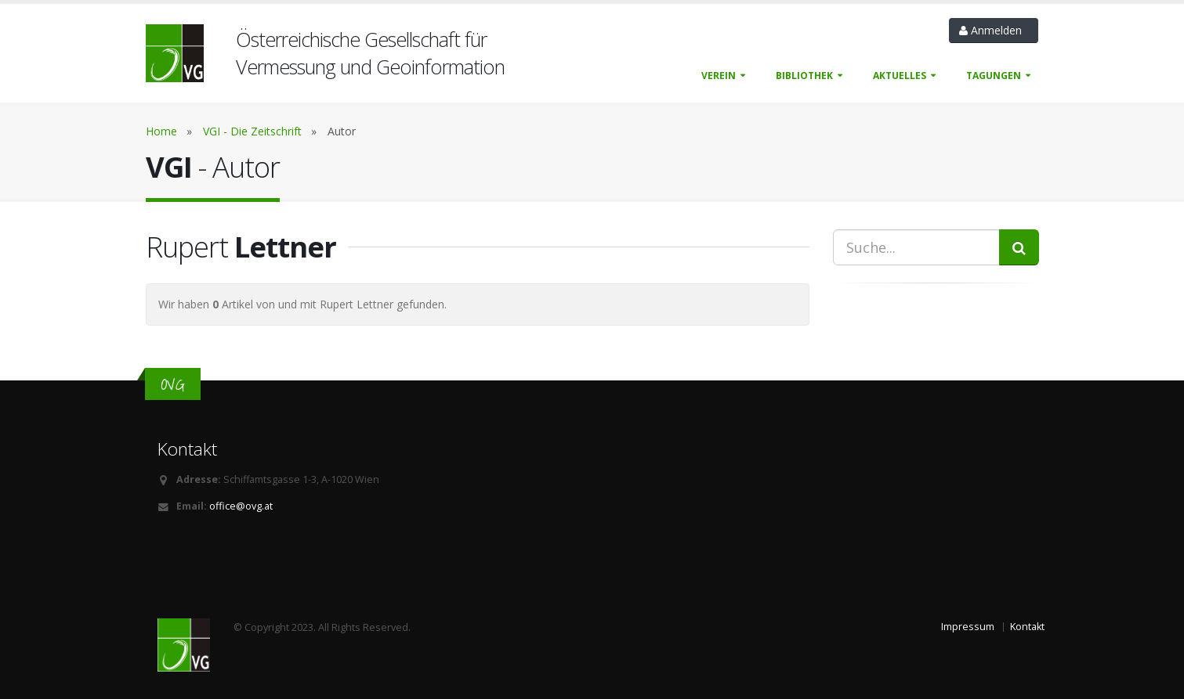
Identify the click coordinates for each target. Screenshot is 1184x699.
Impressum (967, 626)
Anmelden (993, 30)
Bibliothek (804, 75)
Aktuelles (899, 75)
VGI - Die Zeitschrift (252, 131)
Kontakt (1027, 626)
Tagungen (993, 75)
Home (161, 131)
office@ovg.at (241, 506)
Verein (718, 75)
